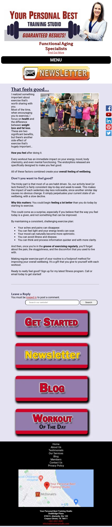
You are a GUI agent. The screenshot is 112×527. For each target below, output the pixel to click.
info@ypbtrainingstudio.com (56, 523)
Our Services (56, 453)
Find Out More (56, 52)
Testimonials (56, 450)
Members (56, 459)
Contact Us (56, 462)
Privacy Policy (56, 465)
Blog (56, 456)
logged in (31, 297)
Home (56, 444)
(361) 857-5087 (56, 521)
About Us (56, 447)
